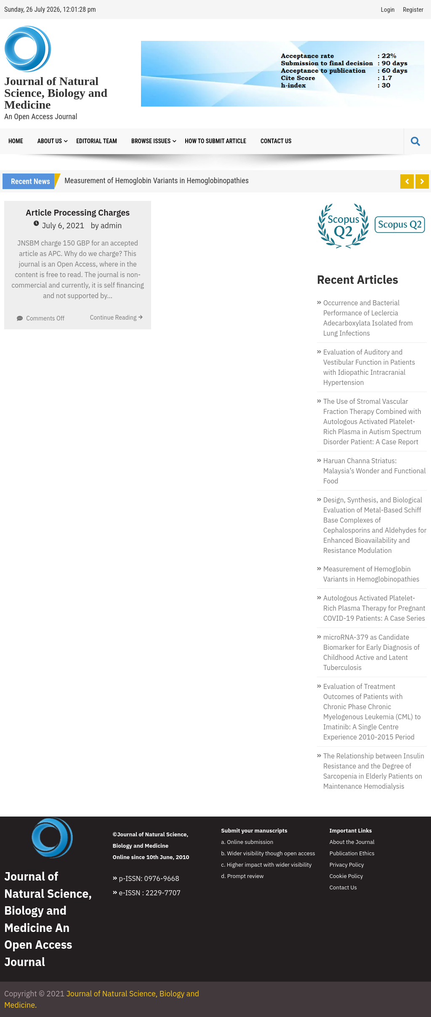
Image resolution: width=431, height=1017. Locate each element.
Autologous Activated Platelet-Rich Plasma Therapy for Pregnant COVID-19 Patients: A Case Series (374, 608)
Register (413, 9)
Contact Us (276, 141)
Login (388, 9)
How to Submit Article (215, 141)
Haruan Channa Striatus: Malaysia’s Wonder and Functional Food (374, 470)
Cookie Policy (346, 876)
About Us (49, 141)
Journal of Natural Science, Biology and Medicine (55, 93)
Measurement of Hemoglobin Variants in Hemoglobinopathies (156, 180)
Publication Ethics (352, 853)
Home (15, 141)
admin (111, 225)
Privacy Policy (347, 864)
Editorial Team (96, 141)
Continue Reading (113, 317)
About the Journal (352, 842)
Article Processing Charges (78, 212)
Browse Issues (150, 141)
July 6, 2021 (63, 225)
